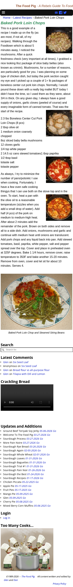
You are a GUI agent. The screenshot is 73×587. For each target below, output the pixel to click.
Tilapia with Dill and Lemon (29, 374)
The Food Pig (28, 576)
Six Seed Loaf (20, 362)
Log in (6, 517)
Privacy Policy (59, 583)
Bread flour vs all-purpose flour (31, 370)
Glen (6, 362)
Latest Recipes (22, 17)
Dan (16, 580)
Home (7, 17)
